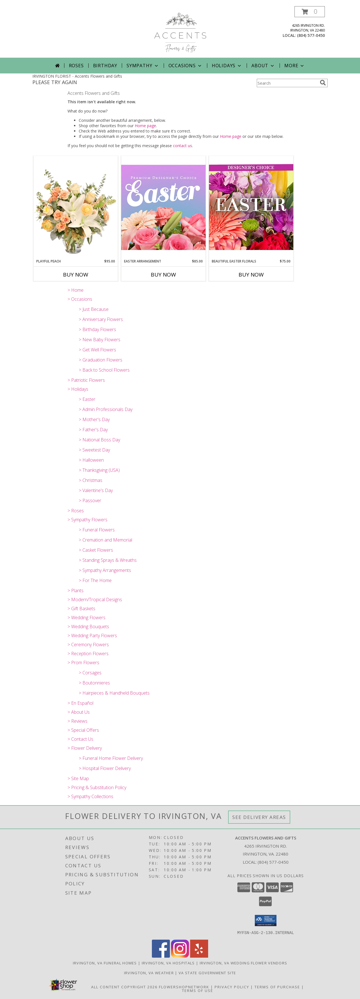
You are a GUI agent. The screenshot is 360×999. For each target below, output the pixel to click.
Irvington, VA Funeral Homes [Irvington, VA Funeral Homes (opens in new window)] (105, 962)
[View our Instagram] (180, 955)
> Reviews (77, 721)
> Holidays (78, 389)
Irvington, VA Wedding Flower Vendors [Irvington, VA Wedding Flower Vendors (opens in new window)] (243, 962)
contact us (182, 145)
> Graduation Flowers (100, 360)
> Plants (76, 590)
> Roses (76, 511)
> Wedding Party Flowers (92, 635)
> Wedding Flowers (86, 617)
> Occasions (80, 299)
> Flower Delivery (85, 748)
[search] (322, 83)
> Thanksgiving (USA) (99, 470)
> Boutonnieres (94, 683)
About (263, 65)
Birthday (105, 65)
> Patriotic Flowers (86, 380)
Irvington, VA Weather (149, 972)
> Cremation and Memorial (105, 540)
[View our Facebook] (161, 955)
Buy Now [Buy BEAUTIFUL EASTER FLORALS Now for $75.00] (251, 274)
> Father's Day (93, 429)
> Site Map (78, 778)
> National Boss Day (99, 440)
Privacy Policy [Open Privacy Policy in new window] (232, 986)
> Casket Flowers (96, 550)
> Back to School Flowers (104, 370)
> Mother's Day (94, 419)
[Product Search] (287, 83)
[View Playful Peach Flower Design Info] (75, 207)
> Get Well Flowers (97, 350)
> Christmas (90, 480)
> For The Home (95, 580)
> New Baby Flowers (99, 339)
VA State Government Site (207, 972)
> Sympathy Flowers (87, 520)
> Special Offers (83, 730)
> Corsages (90, 673)
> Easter (87, 399)
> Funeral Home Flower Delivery (111, 758)
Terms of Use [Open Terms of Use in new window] (197, 990)
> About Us (79, 712)
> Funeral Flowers (97, 530)
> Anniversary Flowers (101, 319)
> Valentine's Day (96, 490)
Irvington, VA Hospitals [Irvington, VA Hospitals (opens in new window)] (168, 962)
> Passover (90, 500)
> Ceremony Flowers (88, 644)
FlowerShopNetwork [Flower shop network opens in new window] (184, 986)
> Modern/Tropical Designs (95, 599)
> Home (76, 290)
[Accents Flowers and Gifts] (180, 32)
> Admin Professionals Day (105, 409)
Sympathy (143, 65)
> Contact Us (80, 739)
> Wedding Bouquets (88, 626)
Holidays (227, 65)
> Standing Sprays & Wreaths (108, 560)
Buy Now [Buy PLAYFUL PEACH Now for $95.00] (75, 274)
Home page (145, 125)
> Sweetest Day (94, 450)
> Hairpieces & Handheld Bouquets (114, 693)
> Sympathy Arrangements (105, 570)
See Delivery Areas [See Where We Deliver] (259, 817)
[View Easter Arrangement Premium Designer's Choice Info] (163, 207)
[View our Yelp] (199, 955)
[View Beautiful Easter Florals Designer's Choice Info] (251, 207)
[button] (309, 11)
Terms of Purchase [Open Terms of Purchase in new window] (277, 986)
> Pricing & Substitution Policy (97, 787)
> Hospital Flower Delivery (105, 768)
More (294, 65)
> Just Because (94, 309)
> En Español (80, 703)
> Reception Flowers (88, 653)
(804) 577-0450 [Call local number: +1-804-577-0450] (311, 35)
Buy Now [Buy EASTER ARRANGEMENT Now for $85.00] (163, 274)
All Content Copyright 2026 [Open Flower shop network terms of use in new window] (124, 986)
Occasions (185, 65)
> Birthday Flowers (97, 329)
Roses (76, 65)
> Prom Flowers (83, 662)
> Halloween (91, 460)
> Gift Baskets (81, 608)
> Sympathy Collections (90, 796)
